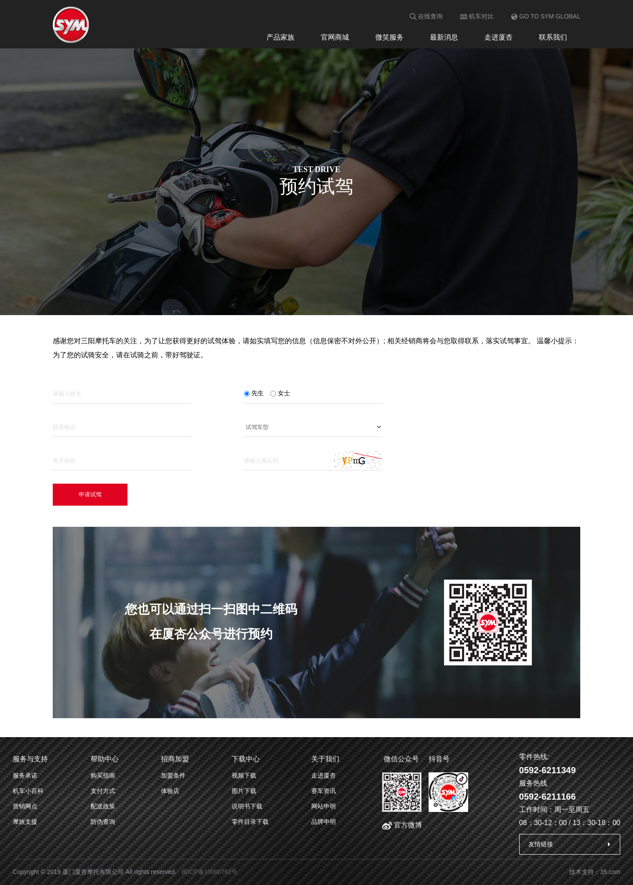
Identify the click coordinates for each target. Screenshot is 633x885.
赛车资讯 (323, 790)
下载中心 (246, 759)
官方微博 (402, 825)
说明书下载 (247, 806)
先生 (254, 393)
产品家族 (280, 37)
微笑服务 (389, 37)
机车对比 (477, 16)
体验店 (170, 790)
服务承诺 (25, 775)
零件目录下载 (250, 821)
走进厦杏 (498, 37)
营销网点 (25, 806)
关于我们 (325, 759)
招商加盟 (175, 759)
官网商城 (335, 37)
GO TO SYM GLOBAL (545, 16)
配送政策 (103, 806)
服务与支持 (30, 759)
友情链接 (540, 844)
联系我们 (553, 37)
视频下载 (244, 775)
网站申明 (323, 806)
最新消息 (444, 37)
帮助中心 (105, 759)
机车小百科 (28, 790)
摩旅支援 (25, 821)
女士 (280, 393)
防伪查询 (103, 821)
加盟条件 (173, 775)
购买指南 (103, 775)
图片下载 (244, 790)
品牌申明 (323, 821)
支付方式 (103, 790)
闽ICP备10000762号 (210, 871)
